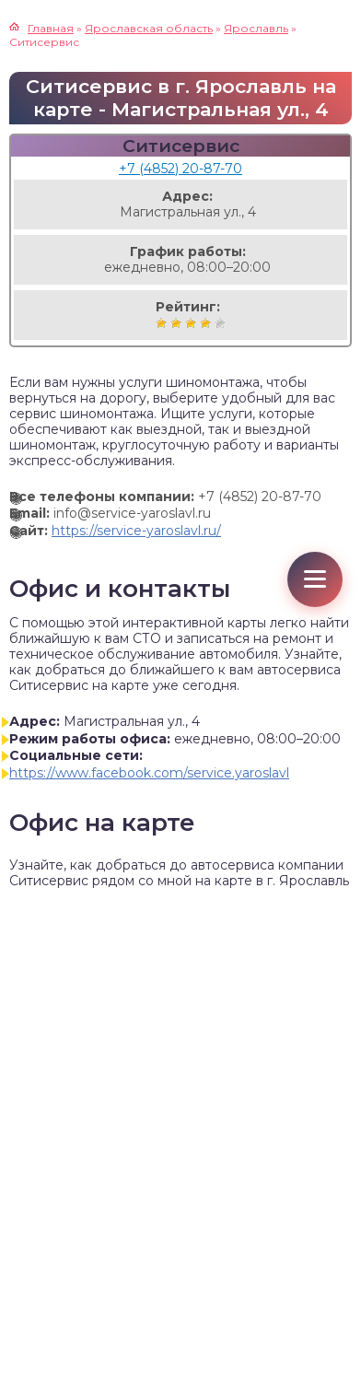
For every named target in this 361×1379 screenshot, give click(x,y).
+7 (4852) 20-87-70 (180, 168)
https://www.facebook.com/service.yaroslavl (149, 773)
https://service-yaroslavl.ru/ (136, 530)
